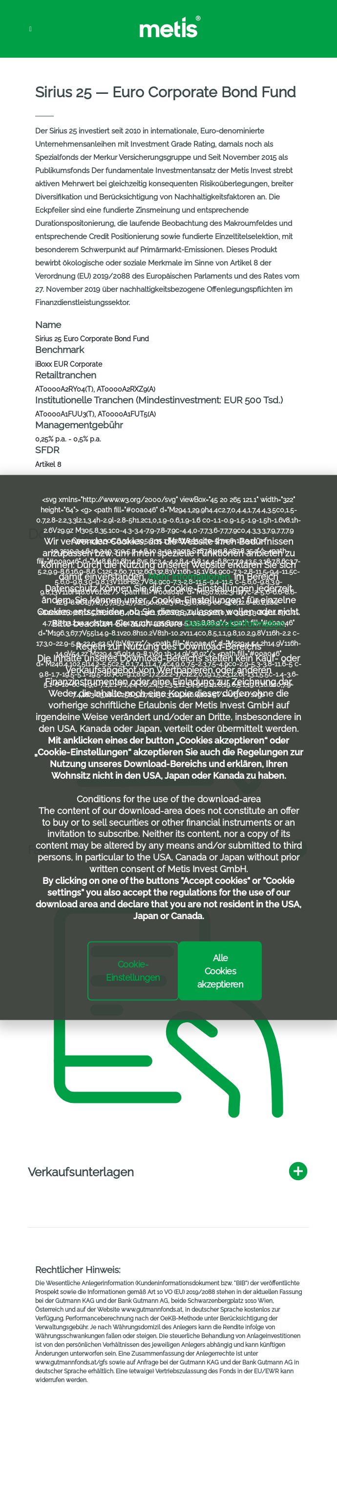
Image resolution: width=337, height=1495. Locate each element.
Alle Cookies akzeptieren (220, 970)
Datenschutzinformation (234, 623)
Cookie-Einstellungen (133, 971)
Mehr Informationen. (190, 576)
